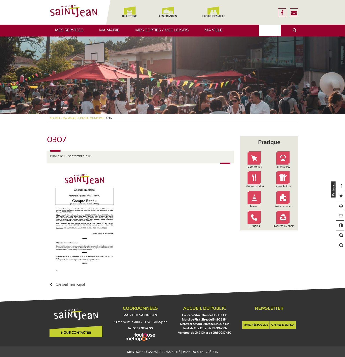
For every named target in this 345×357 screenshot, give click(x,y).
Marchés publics (256, 325)
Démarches (255, 167)
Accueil (55, 118)
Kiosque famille (213, 12)
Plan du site (193, 352)
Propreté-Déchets (283, 226)
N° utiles (255, 226)
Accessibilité (170, 352)
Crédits (212, 352)
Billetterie (129, 12)
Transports (283, 167)
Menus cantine (255, 186)
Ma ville (215, 32)
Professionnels (284, 206)
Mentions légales (142, 352)
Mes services (71, 32)
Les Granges (168, 12)
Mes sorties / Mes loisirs (163, 32)
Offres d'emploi (282, 325)
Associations (283, 186)
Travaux (255, 206)
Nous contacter (76, 332)
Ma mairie (111, 32)
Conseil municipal (91, 118)
